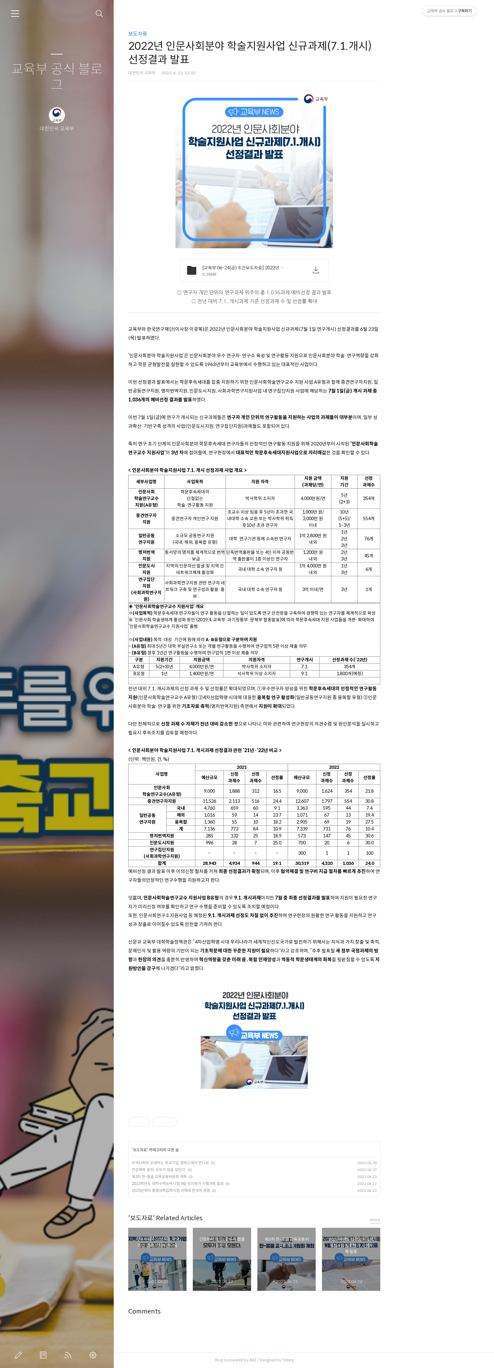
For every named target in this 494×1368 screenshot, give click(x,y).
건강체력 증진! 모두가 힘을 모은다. (208, 1169)
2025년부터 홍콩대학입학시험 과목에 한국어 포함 (220, 1190)
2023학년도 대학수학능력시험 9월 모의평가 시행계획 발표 (227, 1183)
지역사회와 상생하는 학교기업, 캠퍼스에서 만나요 (219, 1162)
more (425, 1219)
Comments (194, 1311)
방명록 (44, 1355)
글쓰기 (19, 1355)
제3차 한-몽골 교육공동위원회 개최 (208, 1176)
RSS (69, 1355)
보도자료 (187, 34)
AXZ (302, 1360)
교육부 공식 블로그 (57, 77)
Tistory (337, 1360)
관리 (94, 1355)
